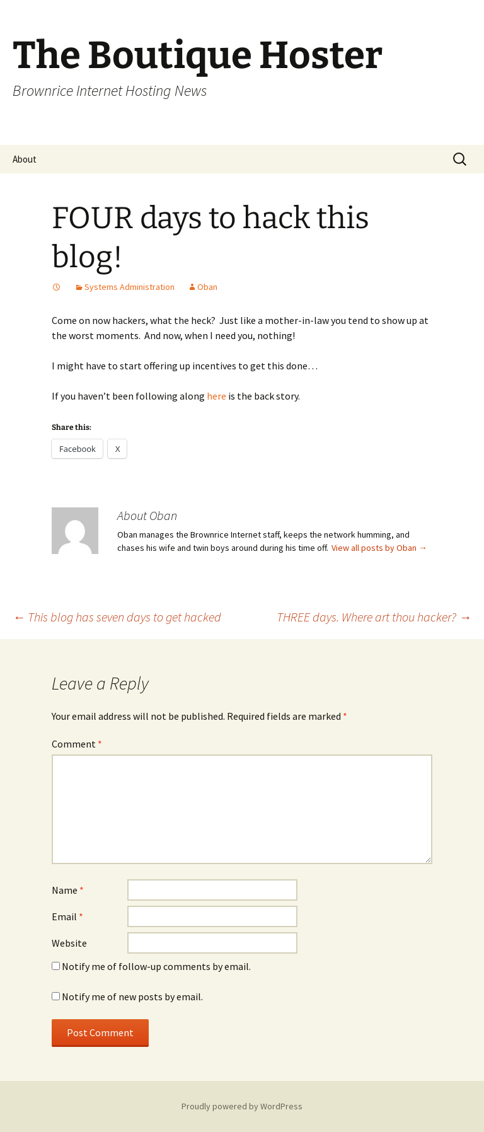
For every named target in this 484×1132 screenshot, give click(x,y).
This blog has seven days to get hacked (117, 617)
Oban (207, 286)
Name (68, 890)
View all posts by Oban (379, 547)
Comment (77, 743)
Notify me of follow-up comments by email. (156, 966)
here (216, 396)
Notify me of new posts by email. (132, 996)
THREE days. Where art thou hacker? (374, 617)
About (25, 159)
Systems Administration (129, 286)
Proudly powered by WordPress (242, 1106)
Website (69, 943)
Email (67, 916)
